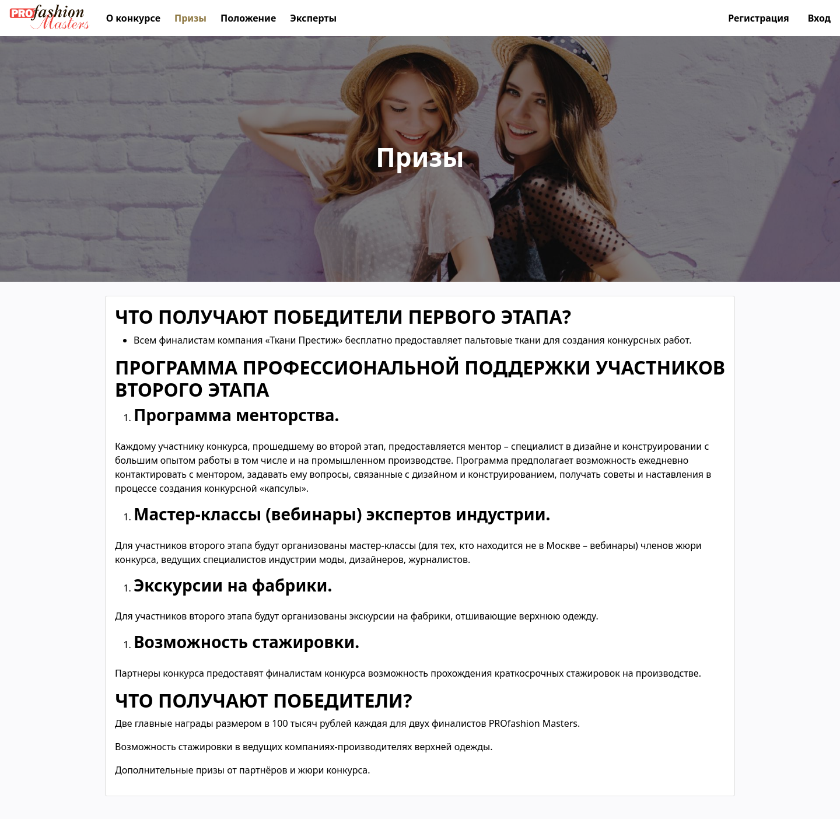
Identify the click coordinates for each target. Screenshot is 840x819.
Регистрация (758, 18)
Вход (819, 18)
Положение (248, 18)
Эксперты (313, 18)
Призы (190, 18)
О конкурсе (133, 18)
